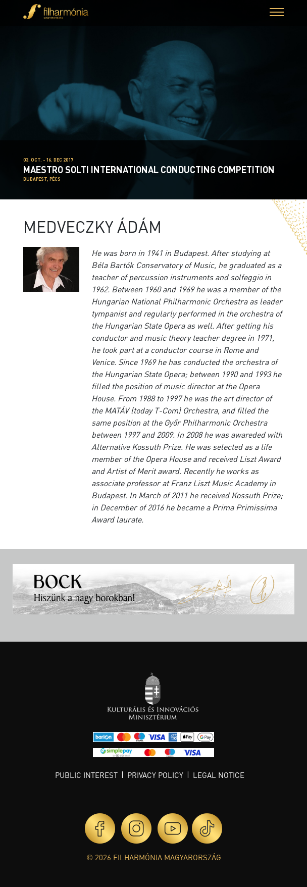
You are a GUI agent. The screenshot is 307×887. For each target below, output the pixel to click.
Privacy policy (155, 775)
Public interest (86, 775)
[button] (277, 13)
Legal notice (218, 775)
